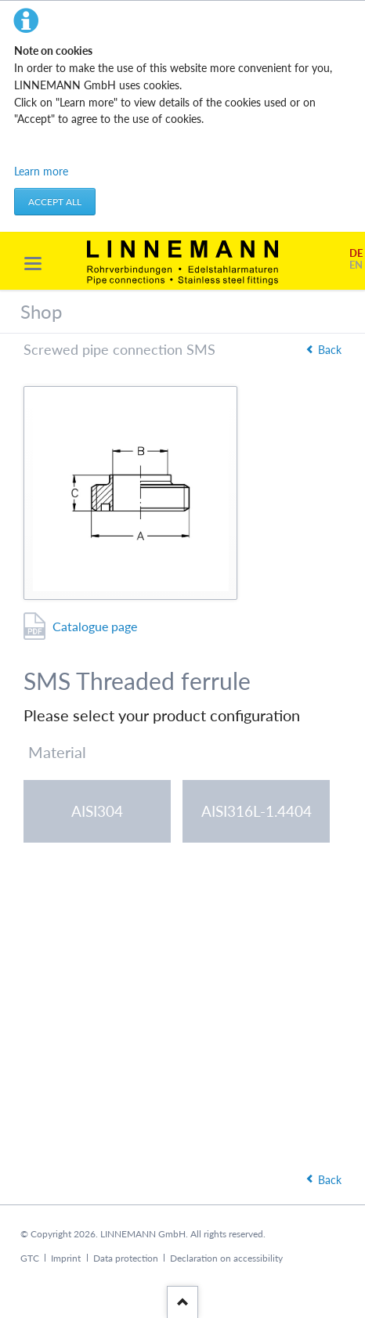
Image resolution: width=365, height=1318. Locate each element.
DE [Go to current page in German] (356, 253)
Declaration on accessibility (226, 1258)
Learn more (41, 171)
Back (330, 349)
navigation (33, 263)
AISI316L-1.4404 (256, 811)
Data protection (125, 1258)
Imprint (66, 1258)
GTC (29, 1258)
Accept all (54, 202)
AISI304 (97, 811)
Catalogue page (94, 626)
